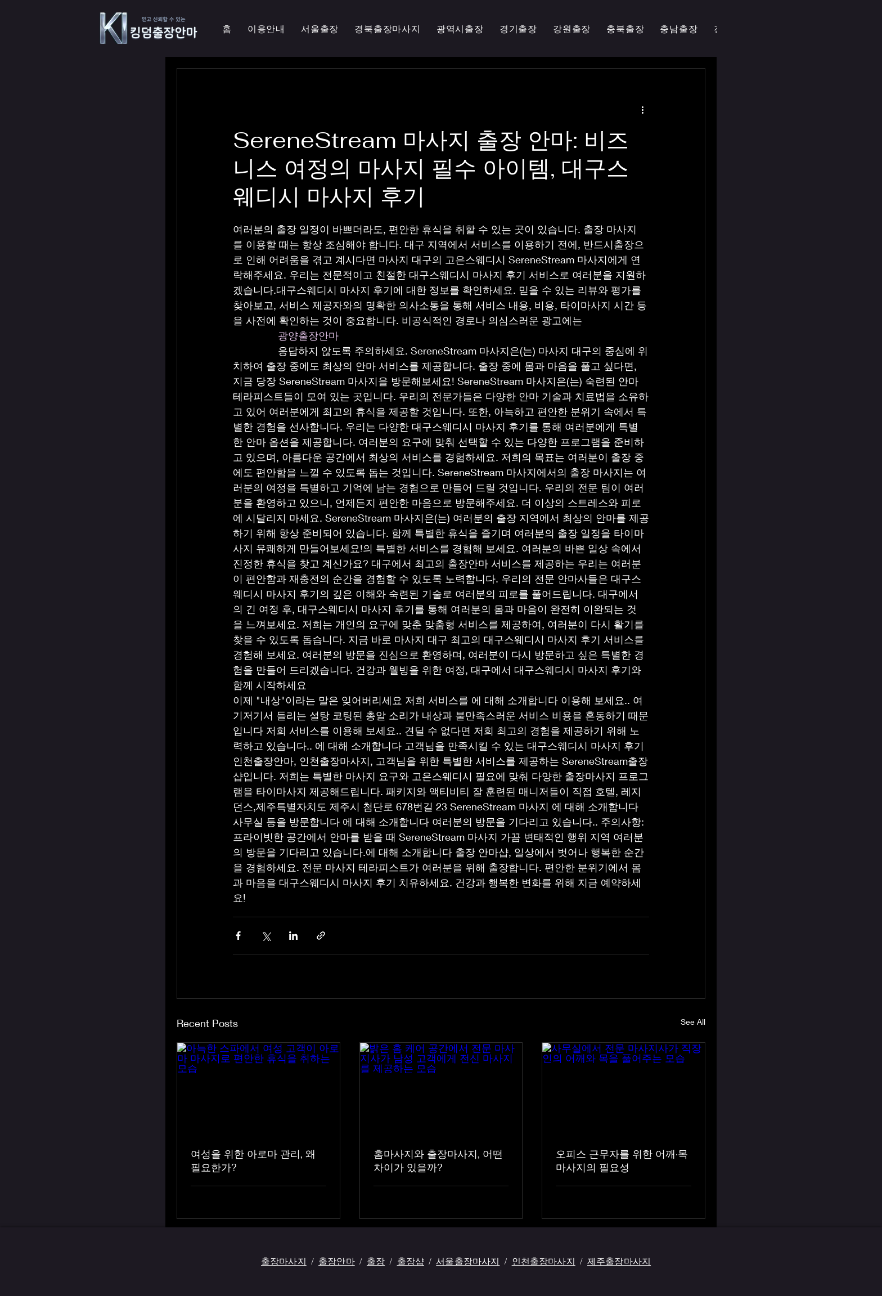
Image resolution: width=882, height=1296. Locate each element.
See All (693, 1021)
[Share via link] (321, 935)
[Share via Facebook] (238, 935)
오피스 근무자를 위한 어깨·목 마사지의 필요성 (622, 1160)
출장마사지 (284, 1261)
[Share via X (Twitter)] (265, 935)
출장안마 (336, 1261)
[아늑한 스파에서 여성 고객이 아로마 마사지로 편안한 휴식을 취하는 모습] (258, 1088)
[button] (387, 29)
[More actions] (642, 109)
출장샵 (410, 1261)
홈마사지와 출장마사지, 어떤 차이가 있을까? (438, 1160)
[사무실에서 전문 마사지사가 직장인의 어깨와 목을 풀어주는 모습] (623, 1088)
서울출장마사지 (468, 1261)
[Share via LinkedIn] (293, 935)
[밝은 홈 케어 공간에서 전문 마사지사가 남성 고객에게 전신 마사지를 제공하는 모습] (441, 1088)
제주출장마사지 (619, 1261)
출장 (376, 1261)
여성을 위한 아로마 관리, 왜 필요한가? (253, 1160)
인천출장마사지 (543, 1261)
